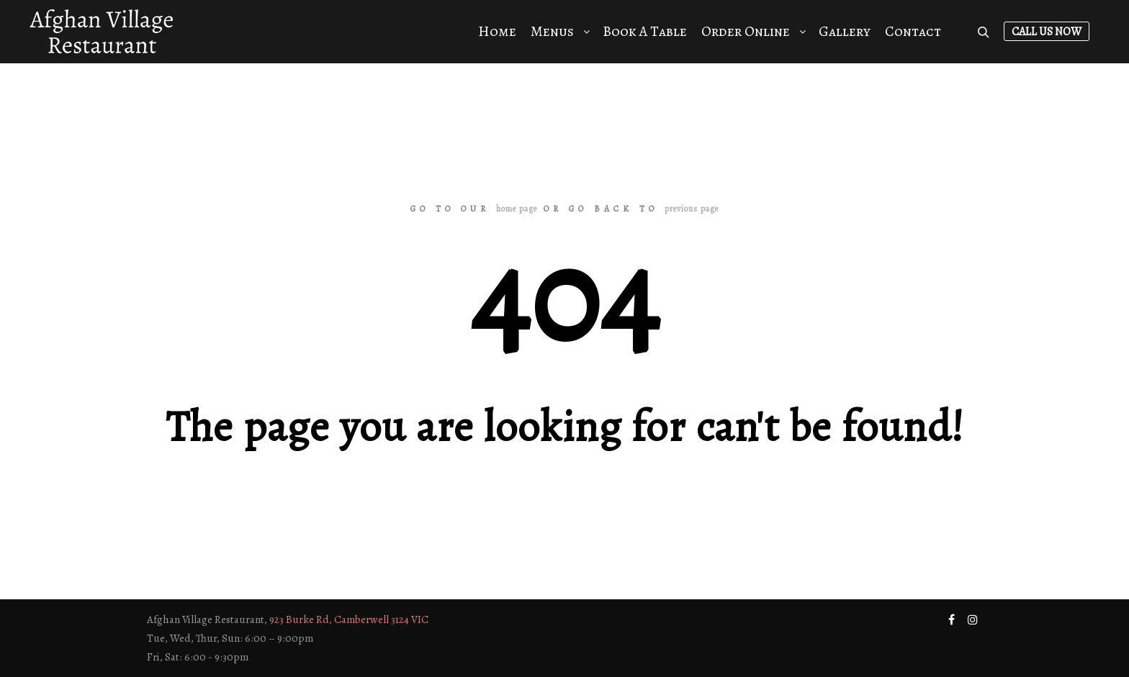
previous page (692, 208)
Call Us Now (1046, 32)
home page (516, 208)
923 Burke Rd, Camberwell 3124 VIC (348, 619)
